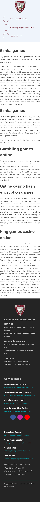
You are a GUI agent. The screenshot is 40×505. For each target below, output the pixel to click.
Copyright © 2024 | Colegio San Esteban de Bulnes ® (20, 485)
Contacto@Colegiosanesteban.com (22, 27)
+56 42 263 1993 (16, 36)
